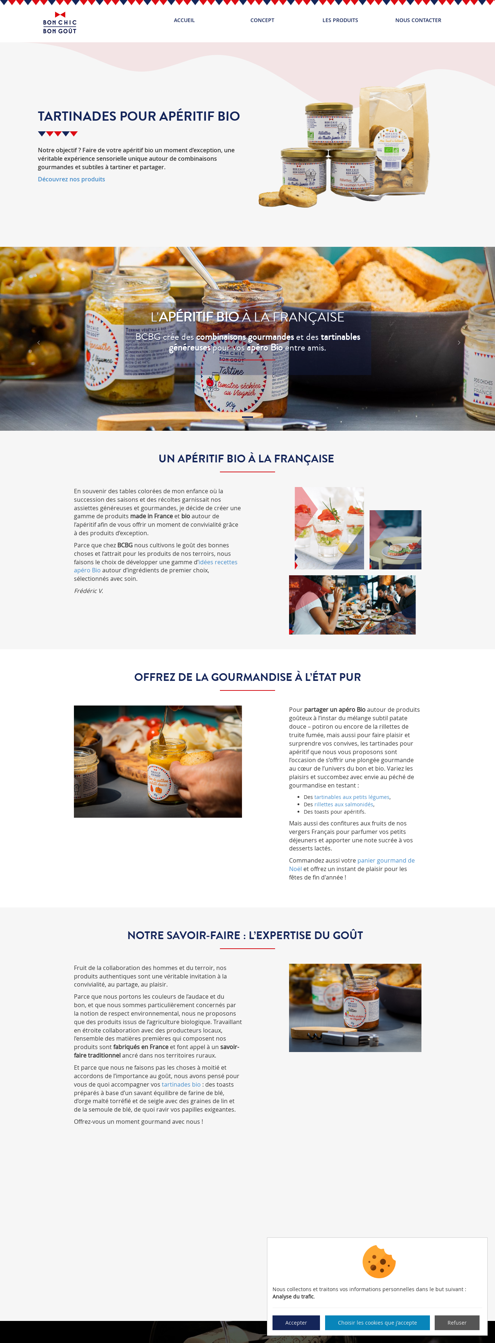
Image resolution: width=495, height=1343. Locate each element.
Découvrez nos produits (71, 179)
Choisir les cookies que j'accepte (377, 1322)
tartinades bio (181, 1084)
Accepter (296, 1322)
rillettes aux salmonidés (343, 804)
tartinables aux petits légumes (351, 796)
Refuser (457, 1322)
